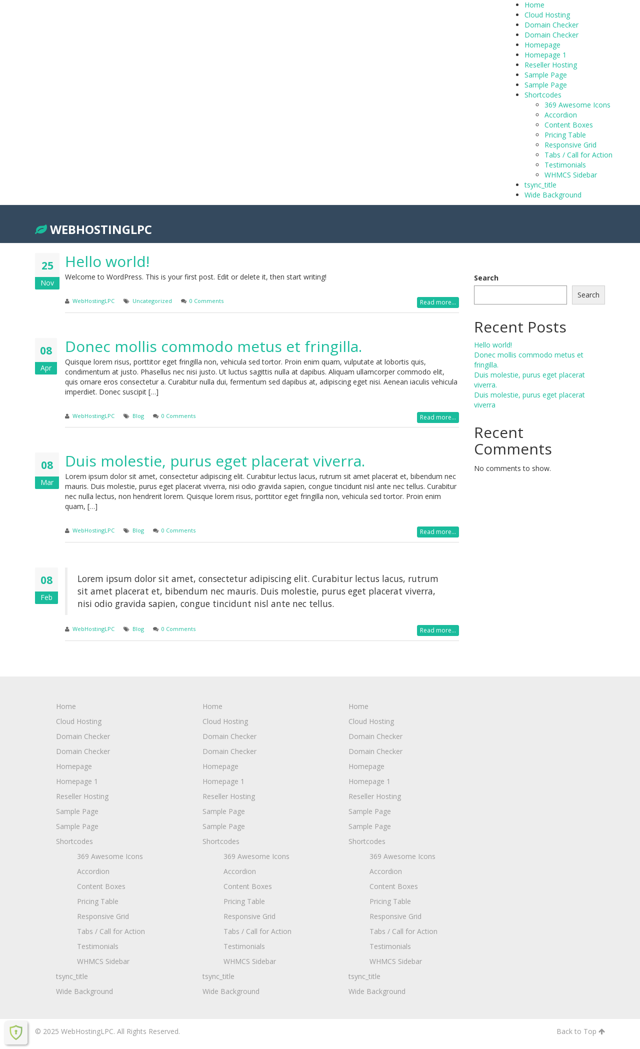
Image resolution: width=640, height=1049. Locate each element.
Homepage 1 (545, 55)
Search (486, 277)
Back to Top (580, 1031)
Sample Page (545, 75)
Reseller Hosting (550, 65)
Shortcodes (543, 95)
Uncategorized (152, 300)
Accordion (560, 115)
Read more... (438, 302)
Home (534, 5)
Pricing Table (565, 135)
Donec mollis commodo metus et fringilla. (213, 346)
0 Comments (207, 300)
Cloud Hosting (547, 15)
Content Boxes (568, 125)
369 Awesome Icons (577, 105)
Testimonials (565, 165)
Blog (138, 416)
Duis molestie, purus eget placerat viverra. (215, 460)
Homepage (542, 45)
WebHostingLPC (93, 229)
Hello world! (107, 261)
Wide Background (553, 195)
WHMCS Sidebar (570, 175)
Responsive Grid (570, 145)
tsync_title (540, 185)
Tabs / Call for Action (578, 155)
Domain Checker (551, 25)
